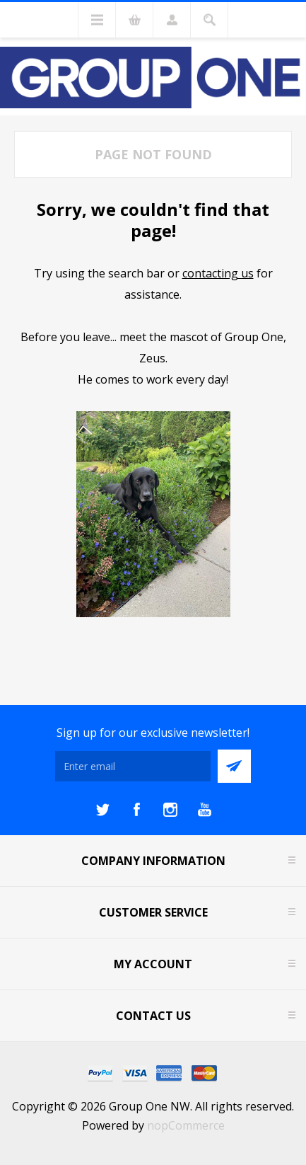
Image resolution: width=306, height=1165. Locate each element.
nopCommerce (186, 1125)
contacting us (218, 273)
